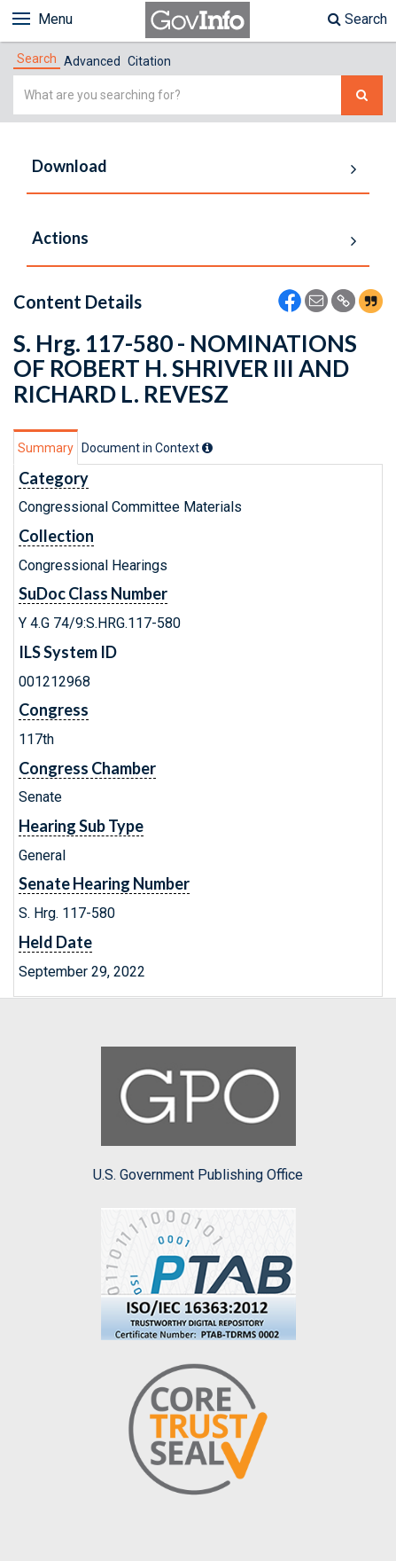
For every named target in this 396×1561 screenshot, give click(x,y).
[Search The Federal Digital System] (362, 95)
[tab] (36, 58)
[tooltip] (207, 448)
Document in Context (147, 448)
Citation (149, 61)
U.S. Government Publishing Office (198, 1115)
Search (357, 19)
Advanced (92, 61)
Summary (46, 448)
